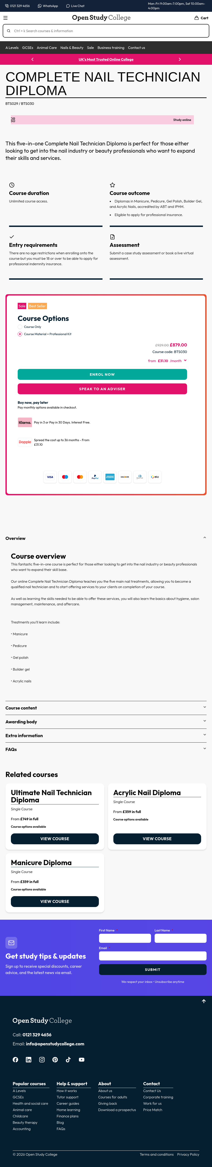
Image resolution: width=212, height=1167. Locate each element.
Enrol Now (102, 374)
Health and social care (30, 1103)
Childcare (20, 1116)
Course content (106, 708)
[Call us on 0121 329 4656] (17, 6)
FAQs (106, 749)
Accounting (22, 1128)
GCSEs (27, 47)
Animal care (22, 1109)
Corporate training (158, 1097)
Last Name (164, 930)
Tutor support (67, 1097)
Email (104, 948)
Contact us (136, 47)
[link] (54, 816)
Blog (60, 1122)
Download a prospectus (117, 1109)
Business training (110, 47)
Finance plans (68, 1116)
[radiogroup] (102, 330)
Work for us (152, 1103)
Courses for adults (112, 1097)
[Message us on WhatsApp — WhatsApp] (48, 6)
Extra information (106, 735)
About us (105, 1090)
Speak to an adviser (102, 389)
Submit (153, 969)
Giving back (107, 1103)
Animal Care (47, 47)
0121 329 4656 (36, 1034)
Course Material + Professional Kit (47, 334)
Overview (106, 538)
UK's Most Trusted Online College (106, 59)
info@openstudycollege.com (55, 1044)
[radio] (20, 327)
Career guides (68, 1103)
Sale (90, 47)
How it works (67, 1090)
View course (54, 838)
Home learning (68, 1109)
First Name (108, 930)
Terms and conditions (157, 1154)
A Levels (12, 47)
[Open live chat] (75, 6)
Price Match (152, 1109)
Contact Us (152, 1090)
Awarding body (106, 721)
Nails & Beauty (71, 47)
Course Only (32, 326)
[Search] (107, 30)
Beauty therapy (25, 1122)
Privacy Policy (188, 1154)
